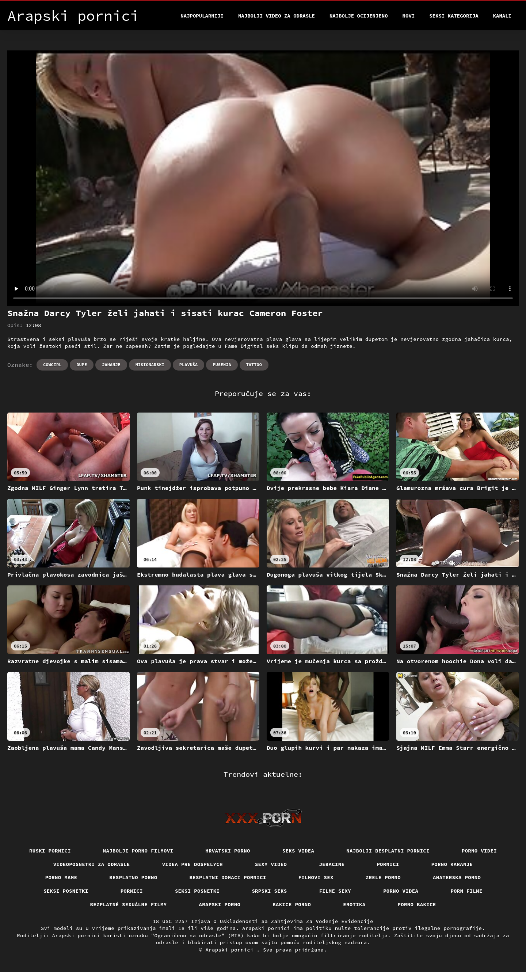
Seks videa (298, 850)
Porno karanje (452, 864)
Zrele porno (383, 877)
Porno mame (61, 877)
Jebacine (331, 864)
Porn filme (466, 891)
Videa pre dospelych (192, 864)
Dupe (81, 364)
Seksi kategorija (453, 15)
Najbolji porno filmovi (138, 850)
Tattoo (254, 364)
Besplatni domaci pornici (228, 877)
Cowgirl (52, 364)
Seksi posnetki (65, 891)
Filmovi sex (315, 877)
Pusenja (222, 364)
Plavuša (188, 364)
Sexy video (271, 864)
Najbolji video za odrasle (276, 15)
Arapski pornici (231, 949)
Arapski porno (220, 904)
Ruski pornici (50, 850)
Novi (409, 15)
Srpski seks (269, 891)
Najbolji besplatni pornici (388, 850)
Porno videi (479, 850)
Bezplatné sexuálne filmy (128, 904)
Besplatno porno (133, 877)
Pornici (388, 864)
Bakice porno (291, 904)
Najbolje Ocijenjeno (358, 15)
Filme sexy (335, 891)
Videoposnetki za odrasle (91, 864)
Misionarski (150, 364)
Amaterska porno (457, 877)
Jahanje (111, 364)
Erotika (354, 904)
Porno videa (400, 891)
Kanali (502, 15)
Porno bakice (417, 904)
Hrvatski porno (227, 850)
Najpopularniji (202, 15)
